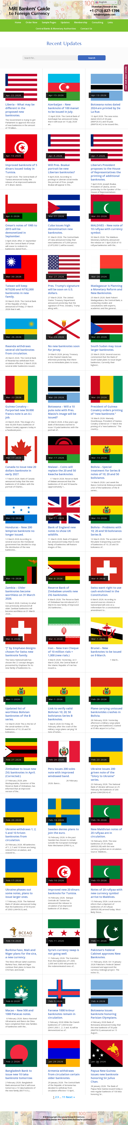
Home (18, 22)
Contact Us (86, 28)
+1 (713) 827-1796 (104, 10)
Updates (65, 22)
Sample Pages (49, 22)
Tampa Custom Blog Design (44, 1119)
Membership (80, 22)
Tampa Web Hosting (70, 1119)
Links (110, 22)
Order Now (31, 22)
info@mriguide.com (104, 14)
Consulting (97, 22)
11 (63, 1097)
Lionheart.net (89, 1119)
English (101, 2)
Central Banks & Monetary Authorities (56, 28)
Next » (70, 1097)
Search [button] (91, 57)
